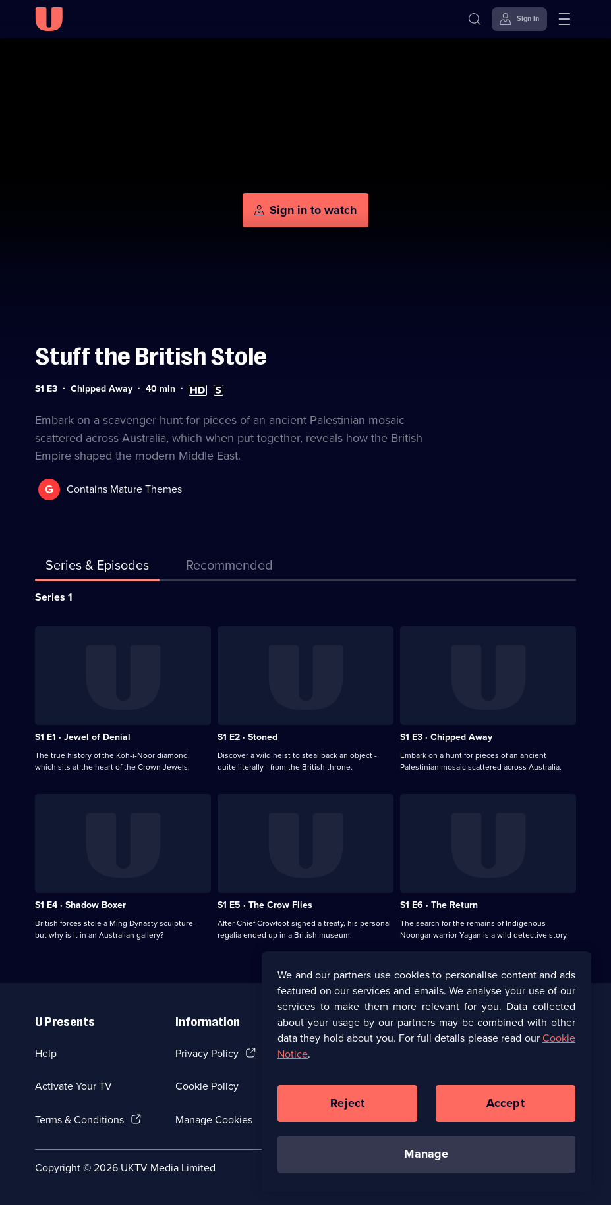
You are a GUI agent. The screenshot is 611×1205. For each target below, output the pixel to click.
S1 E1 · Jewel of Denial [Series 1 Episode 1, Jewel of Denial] (83, 737)
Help (46, 1053)
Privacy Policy (207, 1053)
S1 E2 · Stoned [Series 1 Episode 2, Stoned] (247, 737)
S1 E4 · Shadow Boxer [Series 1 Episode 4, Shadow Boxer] (80, 905)
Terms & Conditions (79, 1119)
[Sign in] (519, 19)
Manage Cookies (213, 1119)
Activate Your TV (73, 1086)
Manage (426, 1153)
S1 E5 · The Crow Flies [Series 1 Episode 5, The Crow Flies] (265, 905)
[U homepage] (49, 19)
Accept (505, 1102)
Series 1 (54, 596)
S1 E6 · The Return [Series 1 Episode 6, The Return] (439, 905)
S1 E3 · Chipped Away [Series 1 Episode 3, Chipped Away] (446, 737)
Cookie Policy (207, 1086)
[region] (426, 1071)
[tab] (229, 567)
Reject (347, 1102)
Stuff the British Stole (151, 356)
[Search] (474, 19)
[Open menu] (564, 19)
